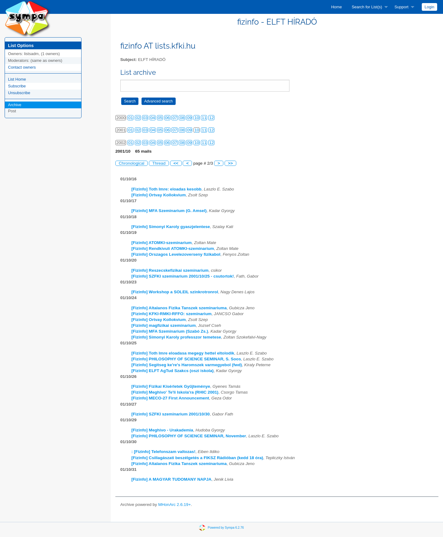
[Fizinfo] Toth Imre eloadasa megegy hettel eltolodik (182, 353)
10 (196, 117)
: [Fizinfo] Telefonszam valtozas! (163, 451)
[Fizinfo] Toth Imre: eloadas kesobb (166, 189)
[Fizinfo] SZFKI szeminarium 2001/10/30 (170, 414)
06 (167, 117)
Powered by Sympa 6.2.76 (226, 527)
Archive (14, 104)
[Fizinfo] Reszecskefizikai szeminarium (170, 270)
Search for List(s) (367, 7)
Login (429, 7)
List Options (21, 45)
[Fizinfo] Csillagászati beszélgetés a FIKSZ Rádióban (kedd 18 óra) (197, 457)
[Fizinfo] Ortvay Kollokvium (158, 195)
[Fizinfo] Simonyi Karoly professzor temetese (176, 337)
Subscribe (17, 86)
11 (204, 117)
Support (401, 7)
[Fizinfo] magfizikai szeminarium (163, 325)
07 (174, 117)
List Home (17, 79)
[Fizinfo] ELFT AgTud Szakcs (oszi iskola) (172, 370)
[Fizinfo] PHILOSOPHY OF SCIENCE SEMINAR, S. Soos (186, 359)
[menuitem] (336, 7)
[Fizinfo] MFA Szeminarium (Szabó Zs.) (169, 331)
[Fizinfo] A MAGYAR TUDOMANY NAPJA (171, 479)
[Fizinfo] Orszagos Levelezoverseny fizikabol (175, 254)
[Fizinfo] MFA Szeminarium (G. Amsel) (168, 210)
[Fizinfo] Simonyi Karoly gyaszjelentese (170, 226)
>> (230, 163)
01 (130, 117)
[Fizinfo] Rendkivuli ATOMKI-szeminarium (172, 248)
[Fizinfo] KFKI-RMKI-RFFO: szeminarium (171, 313)
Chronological (131, 163)
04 (152, 117)
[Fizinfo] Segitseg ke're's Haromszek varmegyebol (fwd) (186, 365)
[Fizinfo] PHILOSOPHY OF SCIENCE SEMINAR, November (188, 436)
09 (189, 117)
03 (145, 117)
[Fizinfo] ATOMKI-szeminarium (161, 242)
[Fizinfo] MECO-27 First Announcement (170, 398)
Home (336, 7)
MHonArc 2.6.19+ (174, 504)
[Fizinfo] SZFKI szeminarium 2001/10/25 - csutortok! (182, 276)
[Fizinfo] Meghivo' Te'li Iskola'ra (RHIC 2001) (174, 392)
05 (160, 117)
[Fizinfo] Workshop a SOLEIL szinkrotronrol (174, 292)
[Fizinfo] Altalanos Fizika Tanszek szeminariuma (179, 308)
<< (176, 163)
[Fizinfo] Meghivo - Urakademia (162, 430)
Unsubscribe (19, 92)
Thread (159, 163)
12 (211, 117)
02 (138, 117)
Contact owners (22, 67)
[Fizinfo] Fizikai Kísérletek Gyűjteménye (170, 386)
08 (182, 117)
